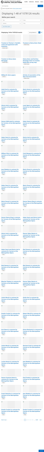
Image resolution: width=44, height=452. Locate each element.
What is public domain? (17, 8)
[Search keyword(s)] (19, 6)
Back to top (4, 447)
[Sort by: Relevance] (38, 32)
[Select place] (32, 23)
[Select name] (32, 20)
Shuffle (26, 1)
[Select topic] (12, 20)
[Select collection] (12, 23)
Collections (31, 1)
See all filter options (6, 26)
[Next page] (40, 447)
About (41, 1)
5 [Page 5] (32, 447)
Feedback (41, 450)
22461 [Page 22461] (37, 447)
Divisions (37, 1)
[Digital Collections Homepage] (11, 2)
